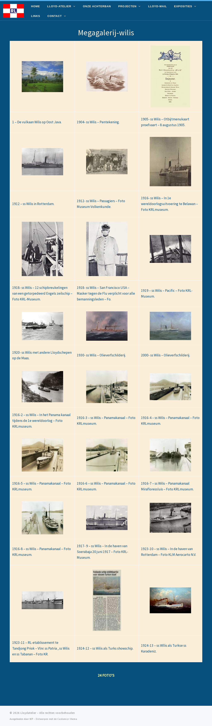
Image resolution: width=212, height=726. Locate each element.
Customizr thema (67, 719)
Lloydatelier (28, 713)
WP (31, 719)
